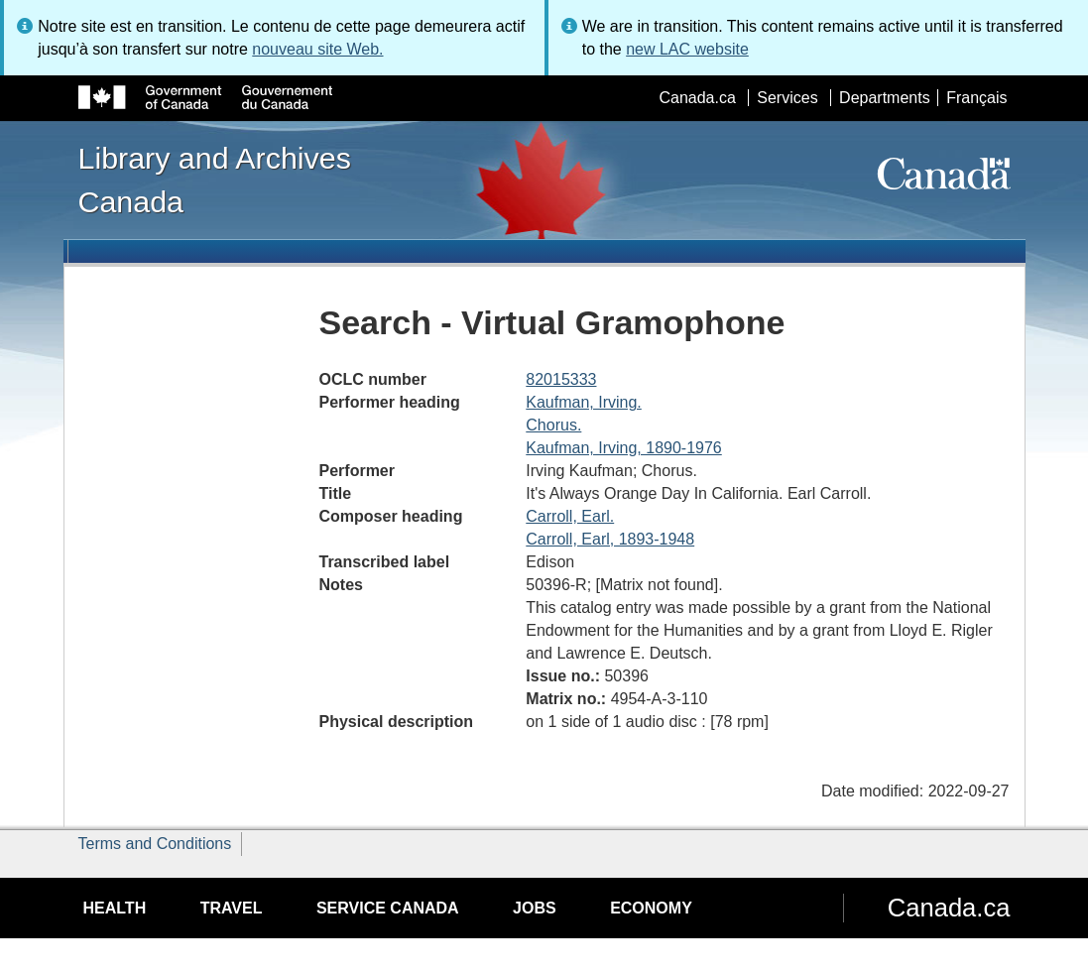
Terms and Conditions (155, 843)
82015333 (561, 379)
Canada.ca (697, 97)
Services (787, 97)
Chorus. (553, 425)
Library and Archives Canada (214, 179)
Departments (884, 97)
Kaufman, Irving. (584, 402)
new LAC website (687, 49)
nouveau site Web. (317, 49)
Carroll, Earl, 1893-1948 (610, 539)
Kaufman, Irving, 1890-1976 (623, 447)
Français (976, 97)
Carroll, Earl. (570, 516)
